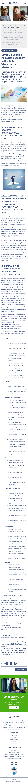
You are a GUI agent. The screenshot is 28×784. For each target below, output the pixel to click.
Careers (14, 741)
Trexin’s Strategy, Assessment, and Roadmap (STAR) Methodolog (12, 156)
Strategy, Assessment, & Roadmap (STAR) (14, 756)
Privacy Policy (14, 743)
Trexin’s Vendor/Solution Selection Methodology (10, 324)
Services (14, 737)
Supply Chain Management (14, 758)
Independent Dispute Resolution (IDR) (14, 754)
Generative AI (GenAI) (14, 752)
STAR (5, 627)
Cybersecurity (14, 750)
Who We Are (14, 735)
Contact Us (14, 708)
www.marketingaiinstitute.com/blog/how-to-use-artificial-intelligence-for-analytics (13, 644)
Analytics (9, 660)
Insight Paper (5, 50)
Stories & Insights (14, 739)
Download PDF (21, 670)
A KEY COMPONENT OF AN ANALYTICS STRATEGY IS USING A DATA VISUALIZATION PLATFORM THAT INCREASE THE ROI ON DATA (14, 37)
